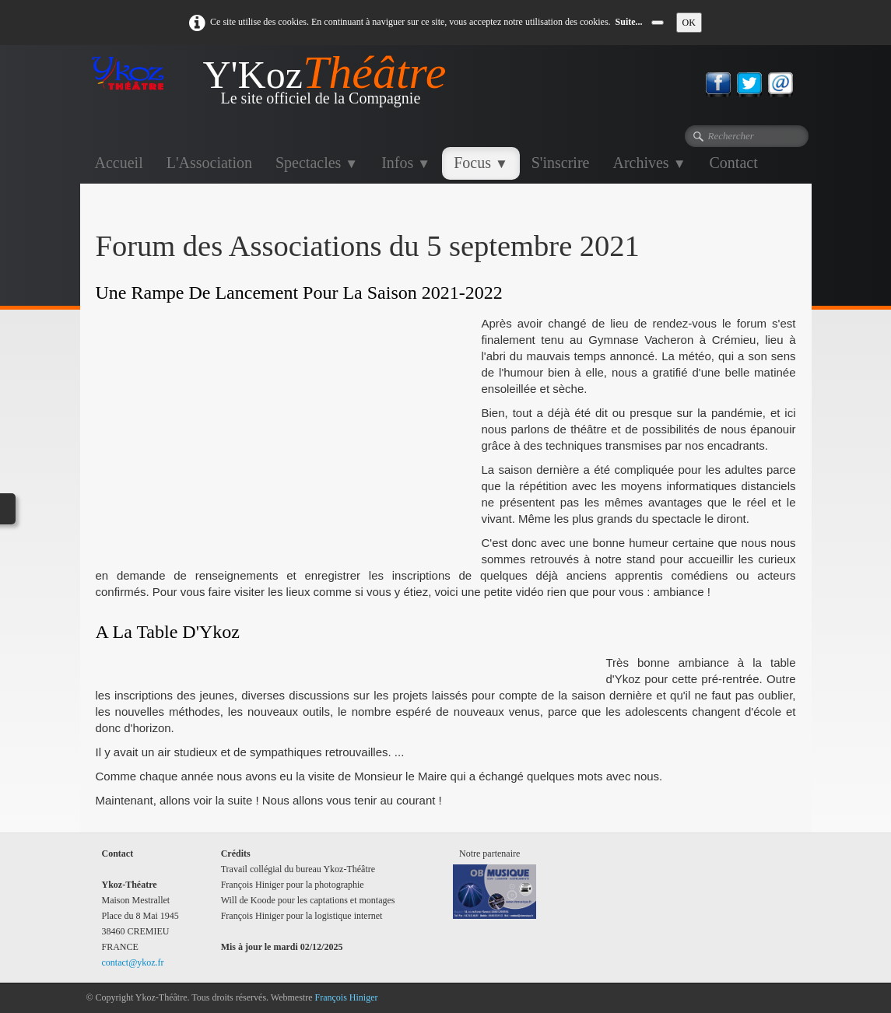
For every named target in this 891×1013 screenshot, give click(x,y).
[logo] (272, 85)
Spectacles (316, 162)
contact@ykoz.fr (133, 962)
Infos (405, 162)
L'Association (209, 162)
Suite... (629, 21)
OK (689, 22)
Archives (649, 162)
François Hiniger (346, 997)
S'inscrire (560, 162)
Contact (733, 162)
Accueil (119, 162)
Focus (481, 162)
